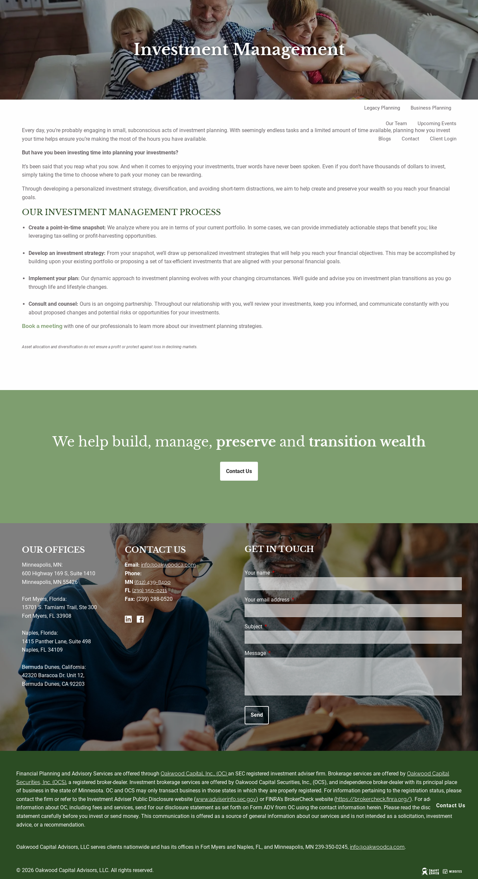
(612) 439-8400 (152, 582)
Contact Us (450, 805)
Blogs (384, 139)
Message (280, 653)
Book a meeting (42, 326)
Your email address (292, 600)
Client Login (443, 139)
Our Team (396, 123)
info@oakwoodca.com (168, 565)
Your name (282, 573)
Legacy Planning (382, 108)
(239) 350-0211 (149, 590)
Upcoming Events (437, 123)
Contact (410, 139)
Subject (278, 626)
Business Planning (431, 108)
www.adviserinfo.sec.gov (226, 799)
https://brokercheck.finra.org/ (373, 799)
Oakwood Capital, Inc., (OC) (194, 773)
